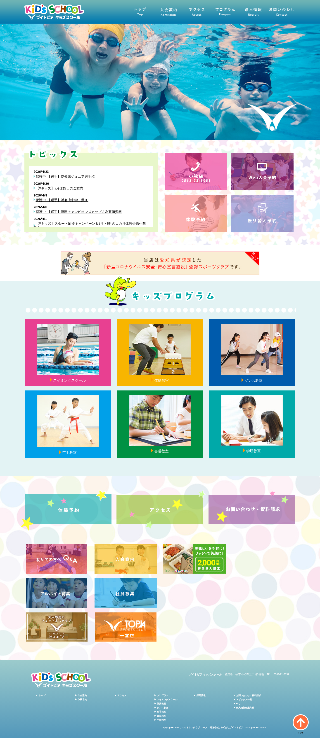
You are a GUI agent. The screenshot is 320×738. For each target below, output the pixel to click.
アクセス (197, 12)
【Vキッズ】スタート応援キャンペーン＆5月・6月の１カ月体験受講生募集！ (89, 225)
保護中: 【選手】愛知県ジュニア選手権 (65, 176)
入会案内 (168, 12)
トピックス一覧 (244, 699)
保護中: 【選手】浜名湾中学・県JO (62, 200)
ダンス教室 (162, 707)
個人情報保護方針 (245, 707)
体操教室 (161, 703)
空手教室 (161, 711)
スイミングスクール (167, 699)
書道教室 (161, 715)
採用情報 (201, 695)
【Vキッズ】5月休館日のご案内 (59, 188)
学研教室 (161, 719)
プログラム (225, 12)
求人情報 (253, 12)
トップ (140, 12)
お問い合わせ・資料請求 (282, 12)
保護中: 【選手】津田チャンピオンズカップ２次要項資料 (79, 212)
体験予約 (82, 699)
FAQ (238, 703)
